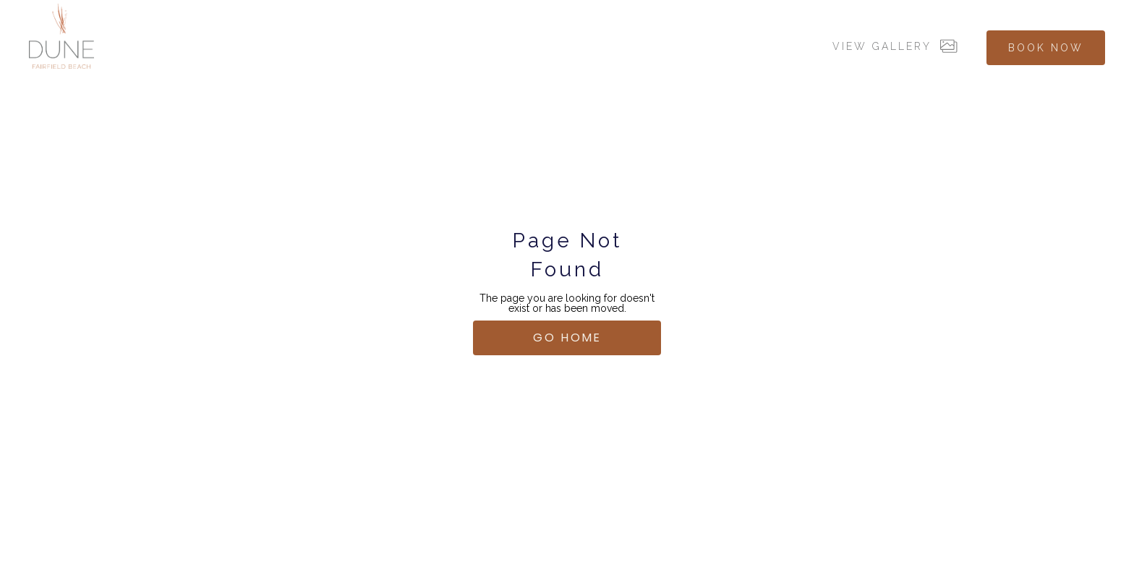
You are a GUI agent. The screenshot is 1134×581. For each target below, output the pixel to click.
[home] (61, 36)
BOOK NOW (1045, 48)
